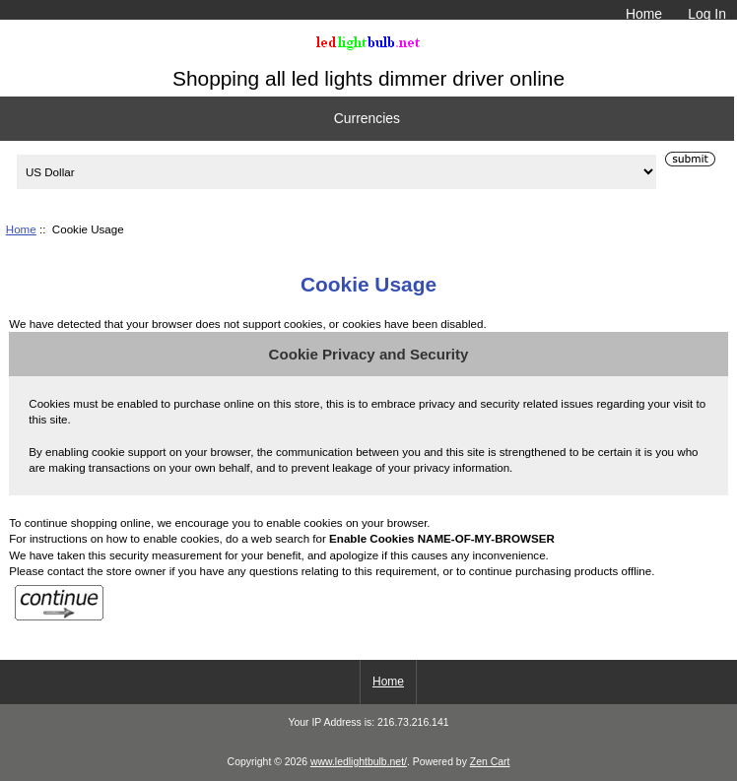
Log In (707, 14)
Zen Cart (490, 761)
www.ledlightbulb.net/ (358, 761)
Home (644, 14)
